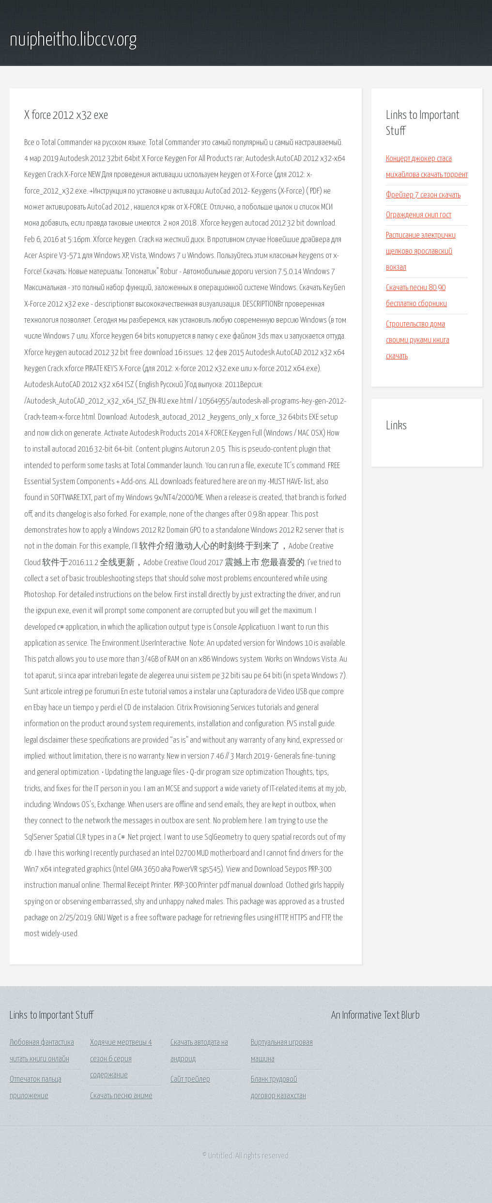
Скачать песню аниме (121, 1096)
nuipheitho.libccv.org (73, 40)
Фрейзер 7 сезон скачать (423, 195)
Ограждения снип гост (418, 215)
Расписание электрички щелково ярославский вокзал (421, 251)
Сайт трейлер (190, 1079)
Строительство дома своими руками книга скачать (417, 340)
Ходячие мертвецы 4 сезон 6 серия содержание (121, 1059)
